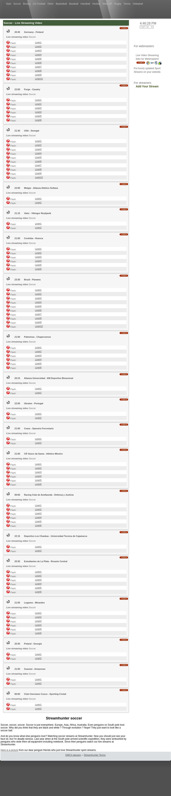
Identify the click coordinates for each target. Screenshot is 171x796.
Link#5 (38, 59)
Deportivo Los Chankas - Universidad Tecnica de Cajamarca (55, 536)
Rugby (117, 3)
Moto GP (107, 3)
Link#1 (38, 42)
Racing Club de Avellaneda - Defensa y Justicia (49, 495)
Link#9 (38, 75)
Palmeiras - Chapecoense (37, 337)
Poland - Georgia (33, 643)
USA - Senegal (31, 130)
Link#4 (38, 55)
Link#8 (38, 71)
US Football (39, 3)
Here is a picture (9, 750)
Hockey (96, 3)
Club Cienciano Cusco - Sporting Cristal (45, 694)
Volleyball (138, 3)
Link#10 (39, 79)
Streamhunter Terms (95, 755)
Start (8, 3)
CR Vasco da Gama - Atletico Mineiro (43, 454)
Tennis (127, 3)
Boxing (27, 3)
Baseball (73, 3)
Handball (85, 3)
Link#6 (38, 63)
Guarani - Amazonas (34, 669)
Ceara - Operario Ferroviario (39, 428)
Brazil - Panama (32, 279)
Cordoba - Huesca (33, 238)
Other (50, 3)
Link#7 (38, 67)
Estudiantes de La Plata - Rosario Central (45, 561)
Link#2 (38, 46)
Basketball (61, 3)
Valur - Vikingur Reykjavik (37, 213)
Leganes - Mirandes (34, 602)
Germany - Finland (34, 32)
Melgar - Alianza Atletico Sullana (41, 188)
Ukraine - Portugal (33, 403)
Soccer (17, 3)
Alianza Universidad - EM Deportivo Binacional (48, 378)
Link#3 (38, 50)
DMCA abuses (73, 755)
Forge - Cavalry (32, 89)
